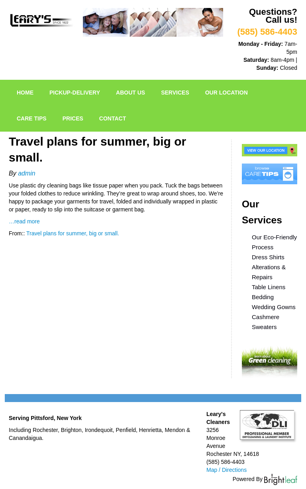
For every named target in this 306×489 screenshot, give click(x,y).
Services (175, 92)
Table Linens (268, 287)
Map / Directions (226, 470)
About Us (130, 92)
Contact (112, 118)
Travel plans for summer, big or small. (72, 233)
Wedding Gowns (274, 307)
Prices (73, 118)
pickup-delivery (74, 92)
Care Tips (32, 118)
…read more (24, 221)
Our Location (226, 92)
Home (25, 92)
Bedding (263, 297)
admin (26, 173)
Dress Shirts (268, 257)
